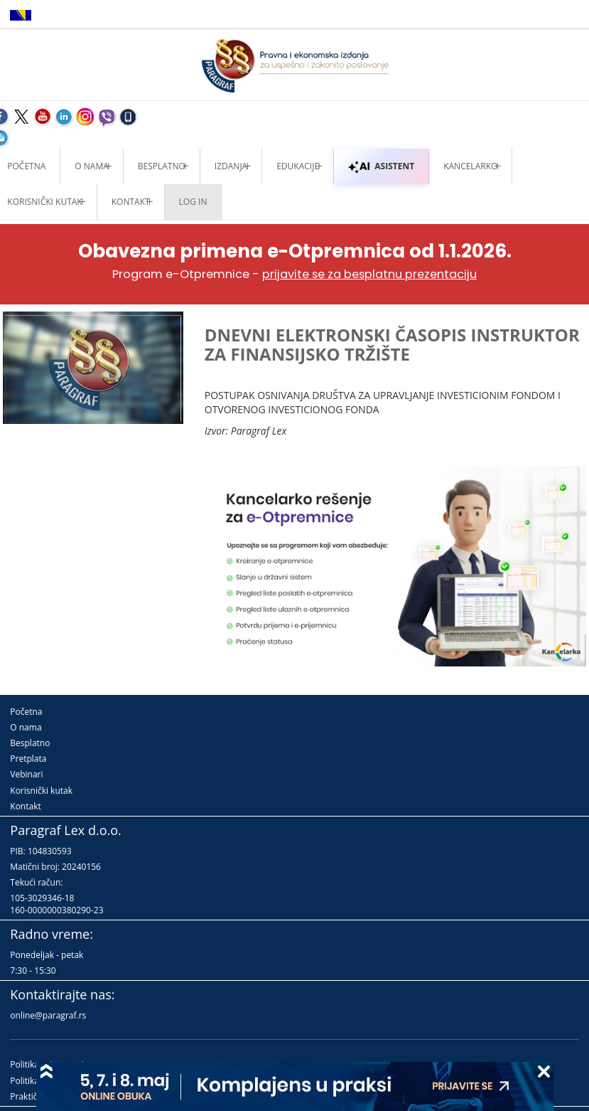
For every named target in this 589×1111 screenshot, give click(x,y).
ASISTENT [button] (381, 166)
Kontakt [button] (131, 202)
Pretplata (28, 759)
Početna (26, 712)
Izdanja (231, 166)
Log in (193, 202)
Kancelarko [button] (470, 166)
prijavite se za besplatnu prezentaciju (369, 274)
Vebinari (26, 774)
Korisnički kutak (41, 791)
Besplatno (161, 166)
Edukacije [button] (297, 166)
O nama (91, 166)
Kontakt (25, 806)
